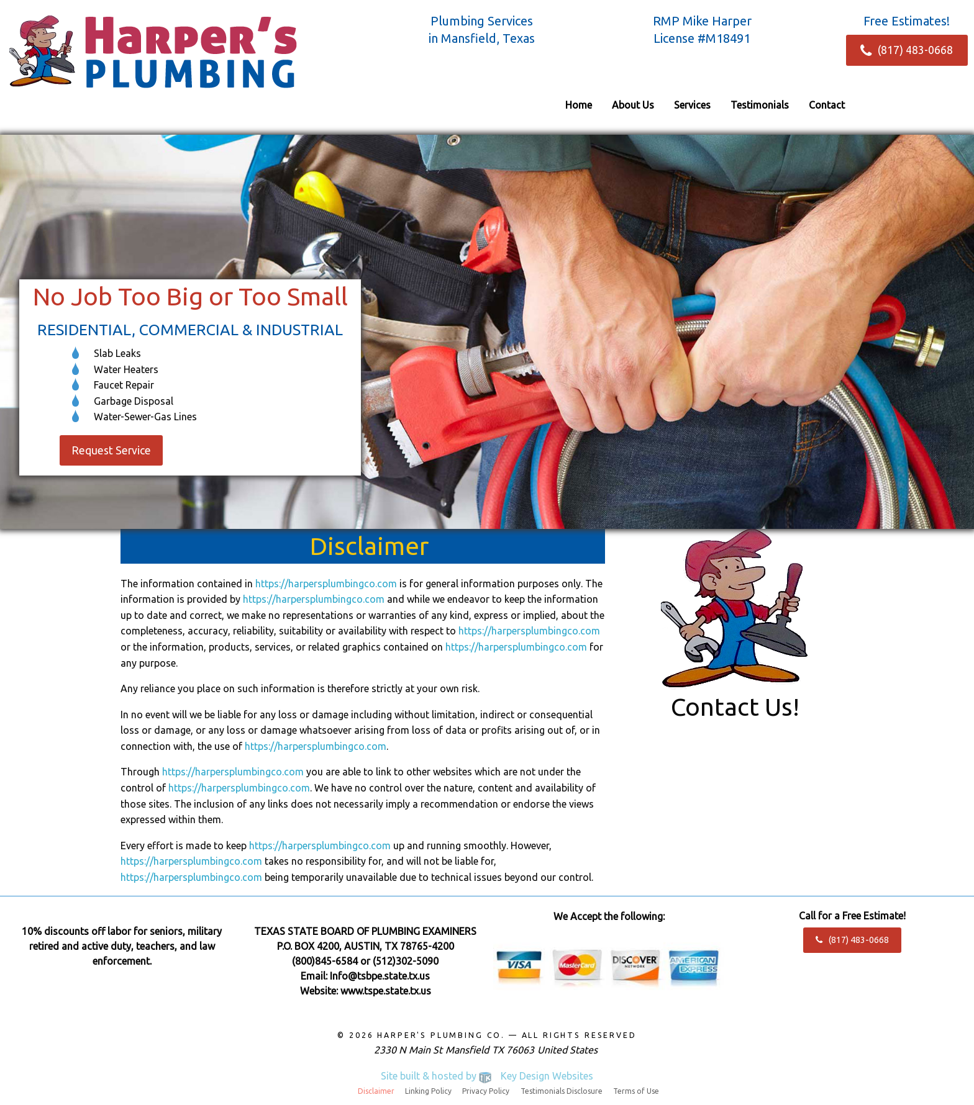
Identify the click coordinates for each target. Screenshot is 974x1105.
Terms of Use (636, 1091)
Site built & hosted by (487, 1075)
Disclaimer (376, 1091)
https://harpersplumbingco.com (326, 583)
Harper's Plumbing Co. (441, 1035)
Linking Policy (428, 1091)
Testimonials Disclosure (562, 1091)
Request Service (111, 450)
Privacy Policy (485, 1091)
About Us (633, 104)
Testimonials (759, 104)
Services (692, 104)
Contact (827, 104)
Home (578, 104)
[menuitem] (578, 105)
